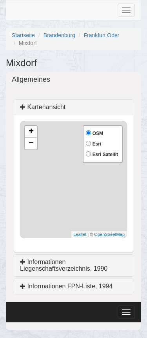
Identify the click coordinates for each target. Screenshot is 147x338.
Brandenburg (59, 35)
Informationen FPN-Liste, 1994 (66, 286)
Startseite (23, 35)
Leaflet (79, 234)
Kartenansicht (42, 107)
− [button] (31, 143)
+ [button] (31, 132)
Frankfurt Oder (101, 35)
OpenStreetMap (109, 234)
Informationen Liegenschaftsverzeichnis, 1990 (63, 265)
